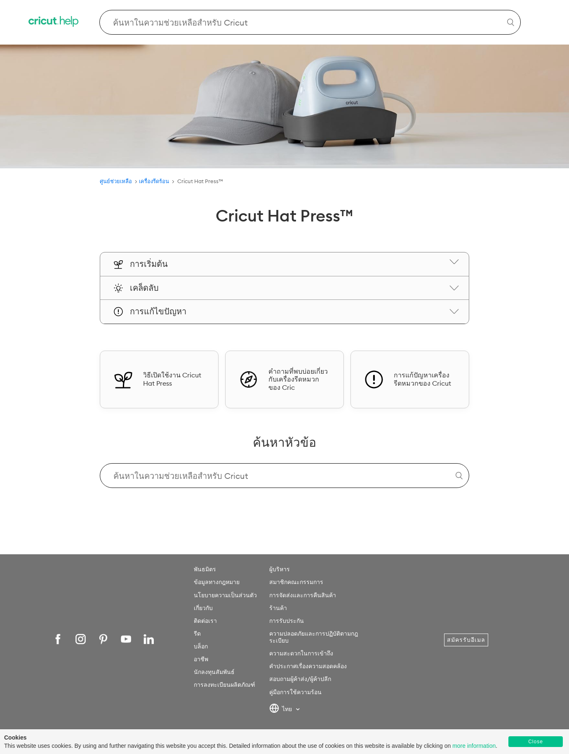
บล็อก (201, 646)
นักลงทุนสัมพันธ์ (214, 672)
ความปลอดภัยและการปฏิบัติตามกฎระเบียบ (313, 637)
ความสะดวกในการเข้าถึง (301, 653)
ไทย (281, 709)
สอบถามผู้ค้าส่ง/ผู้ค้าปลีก (300, 679)
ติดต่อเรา (205, 620)
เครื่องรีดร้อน (154, 181)
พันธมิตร (205, 569)
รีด (197, 633)
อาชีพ (201, 659)
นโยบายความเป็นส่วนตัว (225, 595)
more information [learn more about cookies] (474, 745)
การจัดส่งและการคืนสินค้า (302, 595)
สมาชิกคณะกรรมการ (296, 582)
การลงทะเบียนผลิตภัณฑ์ (224, 684)
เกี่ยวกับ (203, 608)
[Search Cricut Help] (310, 22)
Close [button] (535, 742)
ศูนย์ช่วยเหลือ (116, 181)
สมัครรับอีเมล (466, 639)
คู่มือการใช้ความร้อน (295, 692)
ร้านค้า (278, 608)
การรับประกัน (286, 620)
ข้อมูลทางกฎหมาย (217, 582)
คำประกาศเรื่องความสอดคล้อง (308, 666)
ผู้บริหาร (279, 569)
